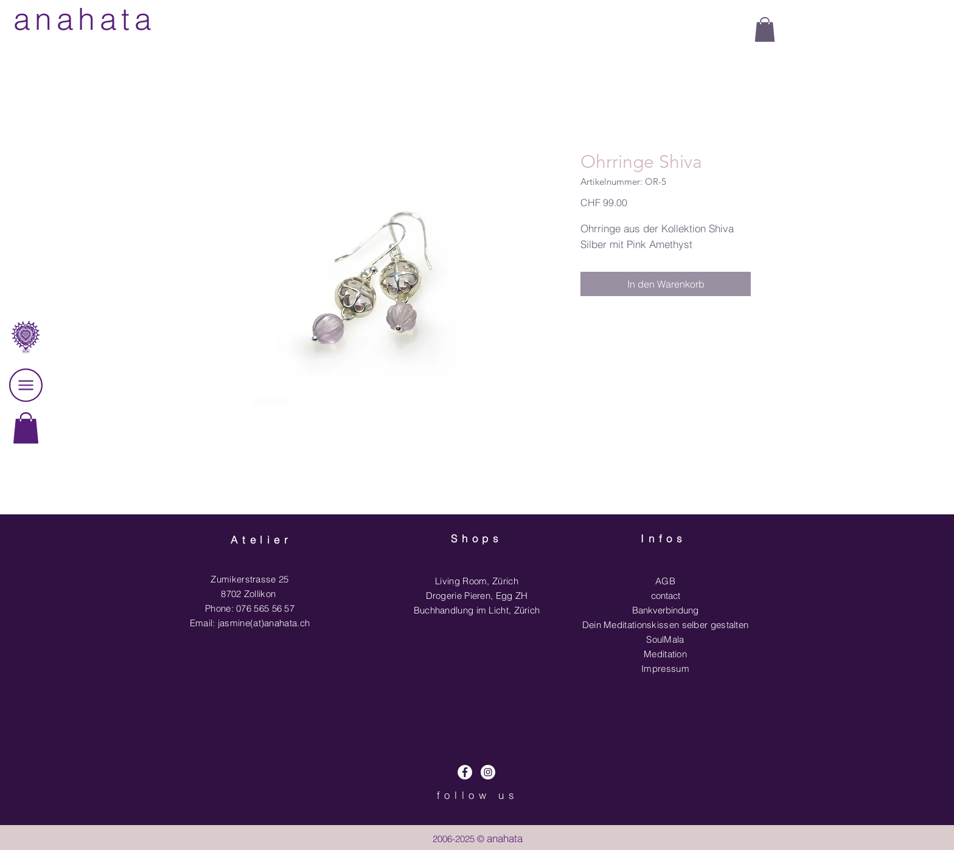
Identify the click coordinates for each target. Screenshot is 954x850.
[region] (26, 459)
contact (665, 595)
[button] (764, 29)
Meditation (665, 654)
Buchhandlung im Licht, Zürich (477, 610)
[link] (26, 427)
